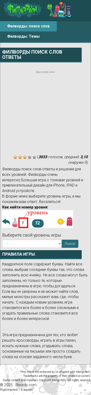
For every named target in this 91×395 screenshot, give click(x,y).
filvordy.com (26, 385)
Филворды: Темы (23, 36)
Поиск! (70, 244)
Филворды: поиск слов (28, 26)
